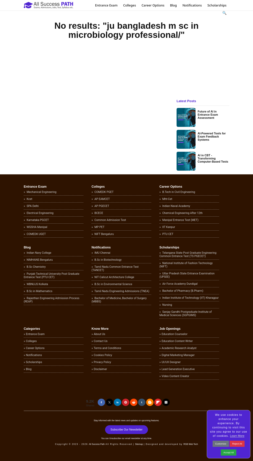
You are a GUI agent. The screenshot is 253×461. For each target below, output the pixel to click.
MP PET (99, 227)
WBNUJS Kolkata (37, 284)
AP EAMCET (102, 199)
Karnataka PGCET (37, 220)
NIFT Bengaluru (104, 234)
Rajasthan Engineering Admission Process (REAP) (51, 299)
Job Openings (169, 328)
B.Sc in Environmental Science (113, 284)
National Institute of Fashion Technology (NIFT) (186, 264)
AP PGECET (101, 206)
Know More (100, 328)
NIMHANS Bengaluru (39, 259)
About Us (99, 334)
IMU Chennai (102, 252)
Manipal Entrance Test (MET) (180, 220)
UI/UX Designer (171, 362)
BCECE (98, 213)
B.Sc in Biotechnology (108, 259)
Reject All (237, 443)
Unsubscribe (115, 438)
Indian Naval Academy (176, 206)
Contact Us (101, 341)
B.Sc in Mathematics (39, 291)
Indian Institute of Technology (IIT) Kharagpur (190, 297)
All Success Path (97, 444)
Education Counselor (174, 334)
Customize (220, 443)
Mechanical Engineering (41, 192)
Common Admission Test (110, 220)
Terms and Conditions (107, 348)
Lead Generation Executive (178, 369)
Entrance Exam (106, 5)
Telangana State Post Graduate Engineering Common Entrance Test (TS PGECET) (187, 254)
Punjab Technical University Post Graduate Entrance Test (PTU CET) (51, 275)
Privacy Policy (102, 362)
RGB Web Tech (190, 444)
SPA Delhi (32, 206)
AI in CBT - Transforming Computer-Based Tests (213, 158)
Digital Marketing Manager (178, 355)
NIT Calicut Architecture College (114, 277)
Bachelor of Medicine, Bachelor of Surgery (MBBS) (119, 299)
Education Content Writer (177, 341)
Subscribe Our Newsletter (126, 429)
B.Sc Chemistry (36, 266)
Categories (32, 328)
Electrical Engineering (40, 213)
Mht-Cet (167, 199)
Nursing (167, 304)
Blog (173, 5)
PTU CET (167, 234)
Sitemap (139, 444)
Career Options (153, 5)
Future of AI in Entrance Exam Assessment (208, 114)
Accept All (228, 452)
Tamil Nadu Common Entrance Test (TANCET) (115, 268)
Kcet (29, 199)
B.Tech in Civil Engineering (178, 192)
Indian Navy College (38, 252)
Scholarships (216, 5)
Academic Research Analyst (179, 348)
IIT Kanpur (168, 227)
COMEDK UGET (36, 234)
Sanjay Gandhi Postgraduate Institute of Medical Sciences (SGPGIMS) (185, 313)
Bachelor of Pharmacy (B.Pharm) (182, 290)
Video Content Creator (175, 376)
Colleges (129, 5)
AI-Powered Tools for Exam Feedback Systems (212, 136)
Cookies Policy (103, 355)
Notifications (192, 5)
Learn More (237, 435)
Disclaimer (100, 369)
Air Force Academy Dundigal (180, 283)
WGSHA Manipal (36, 227)
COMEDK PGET (104, 192)
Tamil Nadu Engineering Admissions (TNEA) (121, 291)
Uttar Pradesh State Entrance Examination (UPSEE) (187, 275)
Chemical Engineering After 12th (182, 213)
